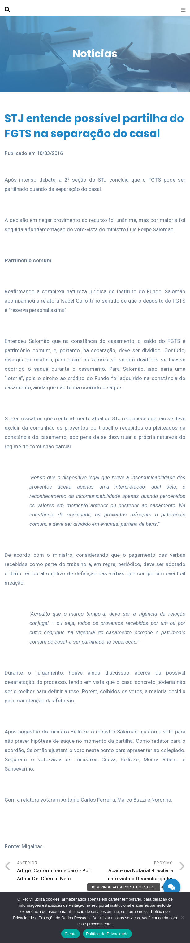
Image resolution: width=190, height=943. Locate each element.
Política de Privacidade (107, 934)
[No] (182, 917)
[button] (171, 887)
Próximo (134, 880)
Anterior (56, 872)
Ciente (70, 934)
